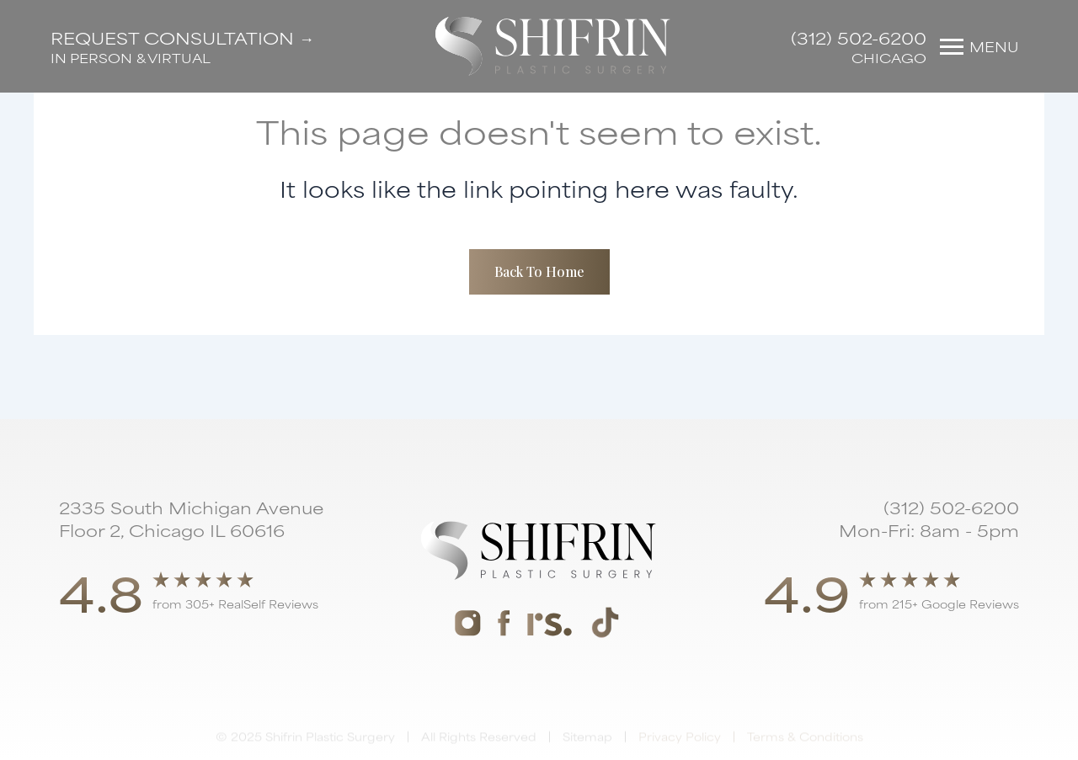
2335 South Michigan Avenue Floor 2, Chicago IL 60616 (191, 518)
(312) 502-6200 (858, 37)
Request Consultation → (182, 37)
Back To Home (539, 271)
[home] (552, 46)
